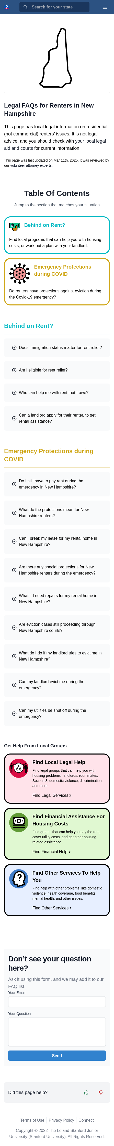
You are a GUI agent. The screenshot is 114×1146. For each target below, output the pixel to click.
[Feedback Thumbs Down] (101, 1092)
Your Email (16, 993)
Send (57, 1056)
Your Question (19, 1014)
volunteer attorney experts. (31, 165)
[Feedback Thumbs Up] (86, 1092)
